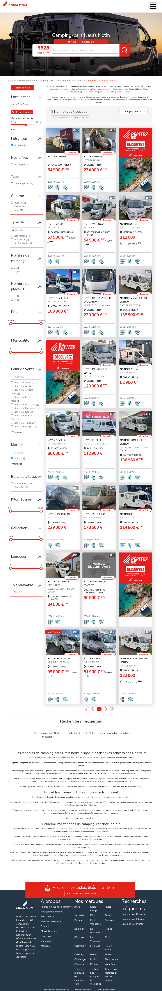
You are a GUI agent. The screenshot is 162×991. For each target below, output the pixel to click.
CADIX (55, 222)
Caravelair (79, 944)
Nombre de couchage (20, 256)
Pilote (108, 905)
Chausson (79, 962)
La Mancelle (95, 929)
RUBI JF (128, 512)
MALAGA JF (95, 580)
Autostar (79, 914)
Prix (14, 310)
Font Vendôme (95, 920)
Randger (109, 918)
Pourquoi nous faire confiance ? (57, 907)
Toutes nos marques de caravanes (95, 975)
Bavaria (78, 918)
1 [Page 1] (99, 708)
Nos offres (19, 156)
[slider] (10, 322)
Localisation (21, 95)
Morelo (94, 953)
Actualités (125, 5)
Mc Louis (95, 944)
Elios (92, 914)
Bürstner (79, 936)
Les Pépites (37, 5)
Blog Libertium (49, 933)
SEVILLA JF (58, 296)
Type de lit (19, 220)
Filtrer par (19, 136)
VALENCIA (94, 222)
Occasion (89, 40)
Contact (155, 4)
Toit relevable (22, 583)
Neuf (73, 40)
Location (99, 5)
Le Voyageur (95, 937)
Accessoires (75, 5)
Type (15, 175)
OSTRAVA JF (59, 657)
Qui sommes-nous (112, 5)
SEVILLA (129, 367)
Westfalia (110, 962)
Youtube (45, 948)
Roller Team (108, 946)
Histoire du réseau (51, 923)
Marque (17, 443)
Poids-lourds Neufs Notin (81, 731)
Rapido (108, 927)
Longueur (19, 554)
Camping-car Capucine (133, 912)
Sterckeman (111, 958)
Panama (94, 962)
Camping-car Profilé (132, 922)
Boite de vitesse (24, 475)
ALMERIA (57, 155)
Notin (93, 958)
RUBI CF (129, 222)
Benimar (79, 927)
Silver (108, 953)
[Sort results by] (133, 110)
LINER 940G (59, 512)
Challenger (80, 958)
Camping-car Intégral (132, 917)
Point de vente (22, 367)
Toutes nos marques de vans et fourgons (111, 973)
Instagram (46, 943)
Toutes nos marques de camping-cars (80, 975)
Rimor (108, 936)
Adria (77, 905)
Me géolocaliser (22, 110)
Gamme (17, 194)
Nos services (61, 5)
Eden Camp (93, 907)
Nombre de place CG (20, 285)
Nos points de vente (52, 914)
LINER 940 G (95, 155)
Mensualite (20, 338)
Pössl (108, 914)
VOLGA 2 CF (95, 512)
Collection (19, 526)
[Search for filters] (26, 228)
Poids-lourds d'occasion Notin (115, 731)
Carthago (79, 953)
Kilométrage (21, 497)
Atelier (88, 5)
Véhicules (49, 5)
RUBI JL (92, 657)
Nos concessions (141, 5)
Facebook (46, 938)
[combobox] (91, 47)
